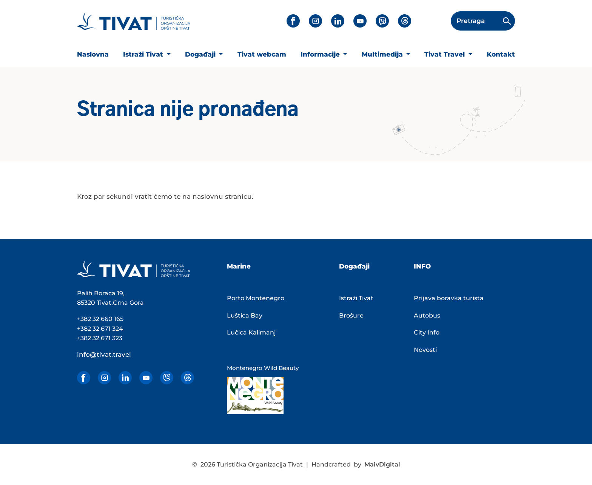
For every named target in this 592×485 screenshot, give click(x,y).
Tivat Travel (445, 54)
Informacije (321, 54)
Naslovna (93, 54)
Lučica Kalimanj (251, 332)
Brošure (351, 315)
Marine (239, 266)
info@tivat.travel (104, 354)
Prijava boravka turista (449, 298)
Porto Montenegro (255, 298)
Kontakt (501, 54)
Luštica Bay (244, 315)
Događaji (201, 54)
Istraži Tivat (144, 54)
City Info (426, 332)
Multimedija (383, 54)
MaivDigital (382, 464)
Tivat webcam (261, 54)
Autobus (427, 315)
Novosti (425, 349)
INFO (422, 266)
